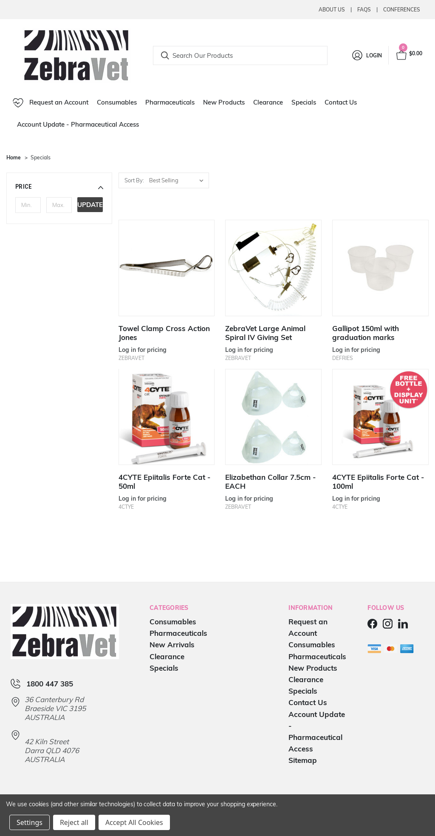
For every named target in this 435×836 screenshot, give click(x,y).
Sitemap (302, 760)
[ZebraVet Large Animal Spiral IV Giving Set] (273, 267)
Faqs (364, 9)
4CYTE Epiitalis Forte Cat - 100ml (378, 481)
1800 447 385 (49, 683)
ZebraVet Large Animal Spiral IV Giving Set (265, 333)
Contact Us (341, 102)
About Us (332, 9)
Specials (303, 102)
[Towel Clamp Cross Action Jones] (166, 267)
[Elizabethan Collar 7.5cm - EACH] (273, 417)
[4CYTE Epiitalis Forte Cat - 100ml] (380, 417)
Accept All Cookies (134, 822)
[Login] (366, 55)
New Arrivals (172, 644)
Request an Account (50, 103)
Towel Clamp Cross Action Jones (164, 333)
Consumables (117, 102)
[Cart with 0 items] (408, 55)
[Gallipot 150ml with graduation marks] (380, 267)
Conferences (401, 9)
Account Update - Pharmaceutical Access (78, 124)
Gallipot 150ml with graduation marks (365, 333)
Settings (29, 822)
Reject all (74, 822)
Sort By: (134, 180)
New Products (224, 102)
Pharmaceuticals (170, 102)
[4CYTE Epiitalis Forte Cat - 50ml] (166, 417)
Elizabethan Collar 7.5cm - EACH (270, 481)
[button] (59, 186)
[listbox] (178, 180)
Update (90, 205)
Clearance (268, 102)
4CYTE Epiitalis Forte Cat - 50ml (164, 481)
